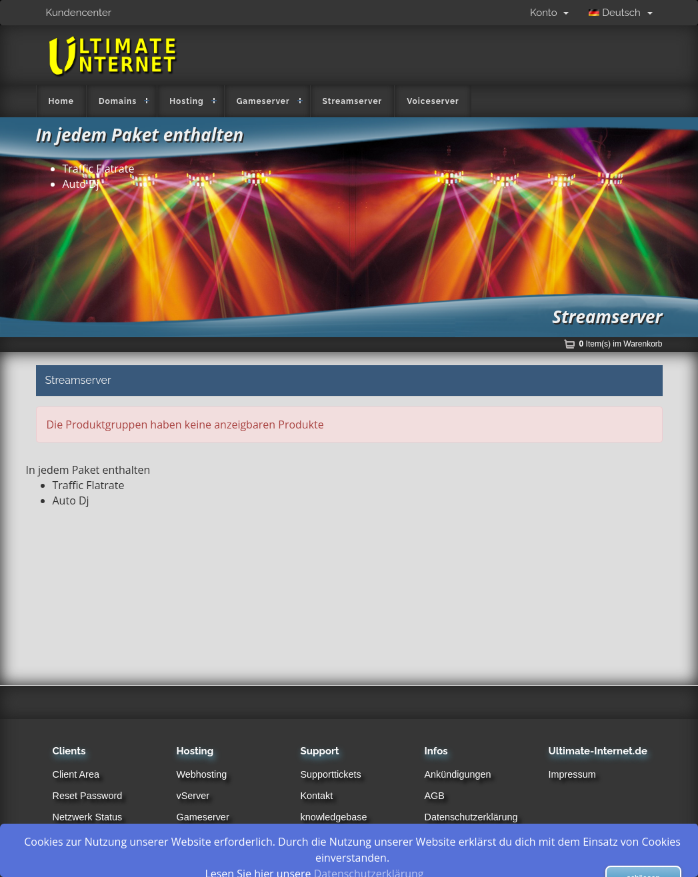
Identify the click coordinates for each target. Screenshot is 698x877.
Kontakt (317, 795)
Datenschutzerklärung (471, 817)
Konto (549, 13)
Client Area (76, 774)
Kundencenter (79, 13)
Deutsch (620, 13)
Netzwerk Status (88, 817)
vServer (193, 795)
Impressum (572, 774)
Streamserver (353, 101)
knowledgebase (334, 817)
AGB (435, 795)
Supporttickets (331, 774)
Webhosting (202, 774)
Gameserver (263, 101)
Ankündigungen (458, 774)
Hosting (186, 101)
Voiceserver (433, 101)
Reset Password (88, 795)
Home (61, 101)
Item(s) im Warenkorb (621, 344)
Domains (118, 101)
